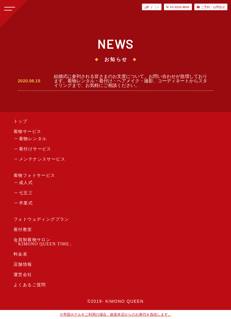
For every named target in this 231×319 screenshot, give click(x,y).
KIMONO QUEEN (124, 301)
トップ (20, 121)
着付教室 (23, 229)
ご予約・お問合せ (211, 7)
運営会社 (23, 274)
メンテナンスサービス (42, 159)
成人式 (26, 182)
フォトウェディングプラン (41, 219)
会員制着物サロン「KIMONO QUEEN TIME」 (44, 242)
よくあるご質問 (30, 285)
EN (157, 7)
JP (146, 7)
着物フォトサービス (34, 175)
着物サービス (27, 131)
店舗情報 (23, 264)
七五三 (26, 193)
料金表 (20, 254)
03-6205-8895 (177, 7)
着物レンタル (33, 138)
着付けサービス (35, 149)
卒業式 (26, 203)
